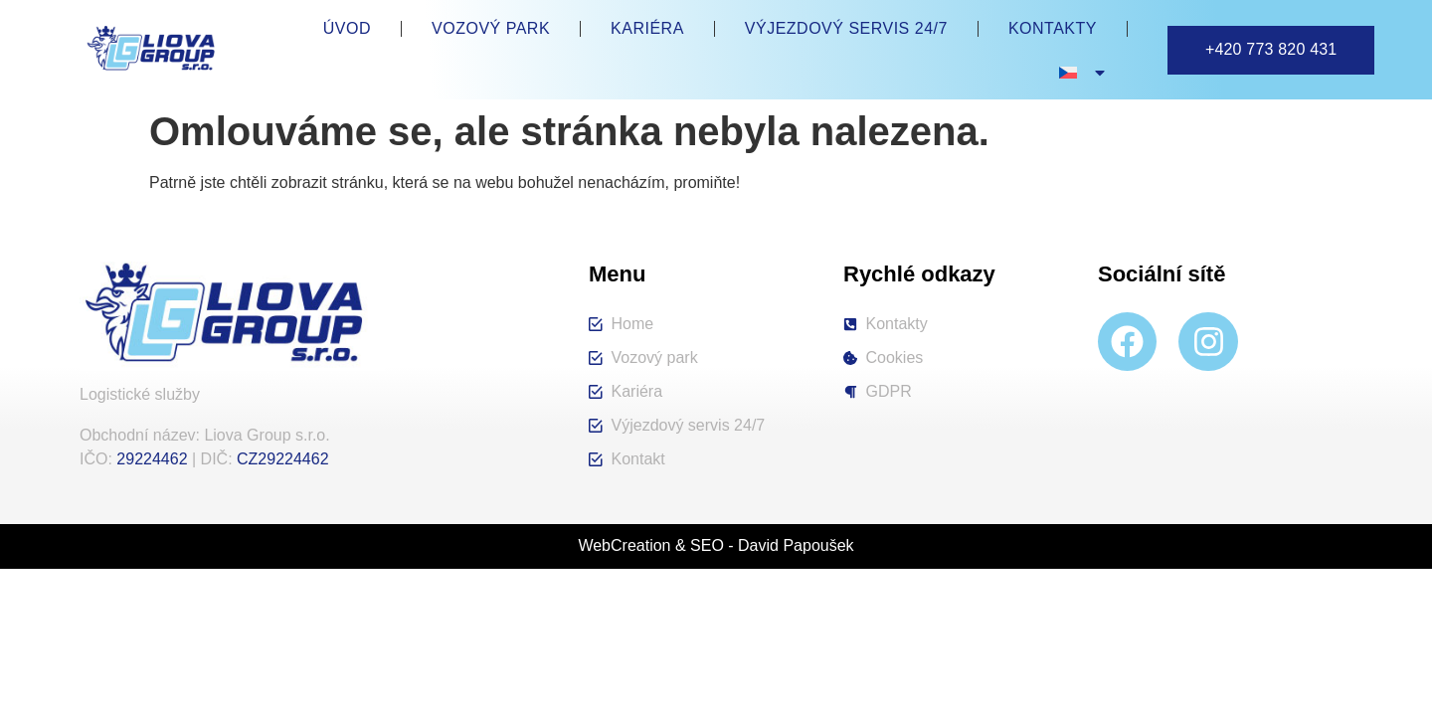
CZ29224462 (283, 458)
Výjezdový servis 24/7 (846, 28)
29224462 (151, 458)
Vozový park (491, 28)
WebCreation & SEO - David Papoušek (715, 545)
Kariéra (647, 28)
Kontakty (1052, 28)
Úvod (347, 28)
